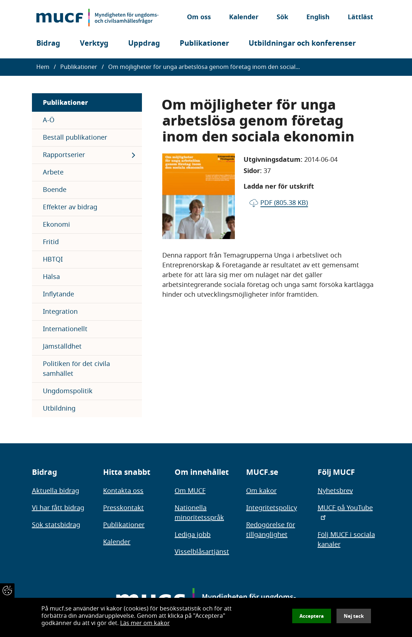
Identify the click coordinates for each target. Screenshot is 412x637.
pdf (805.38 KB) (284, 202)
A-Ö (48, 120)
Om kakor (261, 491)
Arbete (53, 172)
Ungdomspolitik (68, 391)
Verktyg (94, 43)
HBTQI (53, 259)
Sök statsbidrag (56, 525)
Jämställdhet (62, 346)
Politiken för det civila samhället (76, 368)
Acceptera (311, 616)
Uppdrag (144, 43)
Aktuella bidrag (55, 491)
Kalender (243, 17)
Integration (60, 311)
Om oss (199, 17)
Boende (54, 189)
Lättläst (360, 17)
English (318, 17)
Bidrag (48, 43)
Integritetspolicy (271, 508)
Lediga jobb (193, 534)
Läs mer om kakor (145, 623)
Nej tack (354, 616)
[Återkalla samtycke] (7, 590)
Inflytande (58, 294)
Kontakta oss (123, 491)
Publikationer (204, 43)
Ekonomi (56, 224)
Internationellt (65, 329)
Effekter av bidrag (70, 207)
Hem (42, 67)
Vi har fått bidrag (58, 508)
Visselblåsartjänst (202, 551)
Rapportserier (64, 155)
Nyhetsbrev (335, 491)
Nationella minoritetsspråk (199, 512)
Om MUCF (190, 491)
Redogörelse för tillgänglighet (270, 529)
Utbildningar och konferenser (302, 43)
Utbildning (59, 408)
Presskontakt (123, 508)
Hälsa (51, 276)
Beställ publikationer (75, 137)
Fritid (51, 242)
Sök (282, 17)
